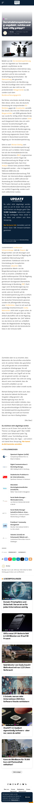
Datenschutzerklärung (24, 239)
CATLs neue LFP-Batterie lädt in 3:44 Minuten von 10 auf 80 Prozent (16, 636)
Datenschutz (14, 800)
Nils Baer (12, 32)
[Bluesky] (23, 784)
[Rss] (26, 784)
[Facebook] (8, 784)
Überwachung (7, 79)
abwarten (14, 266)
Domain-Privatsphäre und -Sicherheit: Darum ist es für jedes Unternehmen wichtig (15, 604)
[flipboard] (18, 784)
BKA (18, 155)
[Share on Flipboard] (10, 559)
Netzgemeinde (19, 90)
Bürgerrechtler (7, 113)
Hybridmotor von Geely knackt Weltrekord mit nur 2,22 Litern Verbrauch (16, 667)
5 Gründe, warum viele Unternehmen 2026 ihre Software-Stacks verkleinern (16, 699)
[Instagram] (13, 784)
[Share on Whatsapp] (14, 559)
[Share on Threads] (22, 559)
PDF (23, 284)
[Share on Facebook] (6, 559)
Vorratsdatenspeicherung (22, 61)
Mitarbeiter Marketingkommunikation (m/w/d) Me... (19, 487)
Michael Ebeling (16, 145)
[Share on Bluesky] (26, 559)
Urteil (29, 119)
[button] (28, 797)
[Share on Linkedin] (18, 559)
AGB (15, 241)
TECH (13, 598)
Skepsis (22, 250)
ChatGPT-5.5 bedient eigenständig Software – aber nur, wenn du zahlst (16, 730)
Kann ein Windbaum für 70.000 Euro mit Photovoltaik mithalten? (16, 762)
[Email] (30, 559)
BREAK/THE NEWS (9, 724)
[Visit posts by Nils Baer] (5, 33)
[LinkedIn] (15, 784)
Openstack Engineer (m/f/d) (19, 454)
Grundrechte (20, 108)
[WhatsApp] (20, 784)
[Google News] (10, 784)
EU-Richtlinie (10, 305)
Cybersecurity (12, 552)
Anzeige (7, 598)
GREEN (6, 630)
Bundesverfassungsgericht (11, 95)
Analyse (4, 166)
